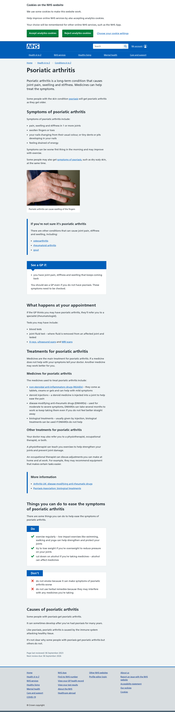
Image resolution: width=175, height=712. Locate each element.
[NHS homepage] (33, 46)
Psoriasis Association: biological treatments (57, 488)
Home (29, 63)
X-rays (32, 341)
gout (36, 250)
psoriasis (73, 98)
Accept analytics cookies (42, 33)
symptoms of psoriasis (69, 159)
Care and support (138, 55)
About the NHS (65, 689)
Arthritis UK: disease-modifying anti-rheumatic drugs (62, 483)
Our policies (126, 688)
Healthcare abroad (67, 693)
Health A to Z (35, 55)
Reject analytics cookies (78, 33)
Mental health (110, 55)
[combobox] (108, 46)
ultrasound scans (46, 341)
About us (125, 672)
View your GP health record (71, 681)
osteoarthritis (40, 240)
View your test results (68, 685)
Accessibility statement (131, 684)
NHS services (60, 55)
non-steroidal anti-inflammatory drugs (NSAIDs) (56, 387)
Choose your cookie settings (112, 33)
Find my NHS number (68, 677)
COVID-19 (31, 697)
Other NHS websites (98, 672)
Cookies (124, 692)
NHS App (62, 672)
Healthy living (84, 55)
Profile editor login (98, 677)
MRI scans (67, 341)
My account (139, 46)
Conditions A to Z (63, 63)
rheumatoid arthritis (44, 245)
